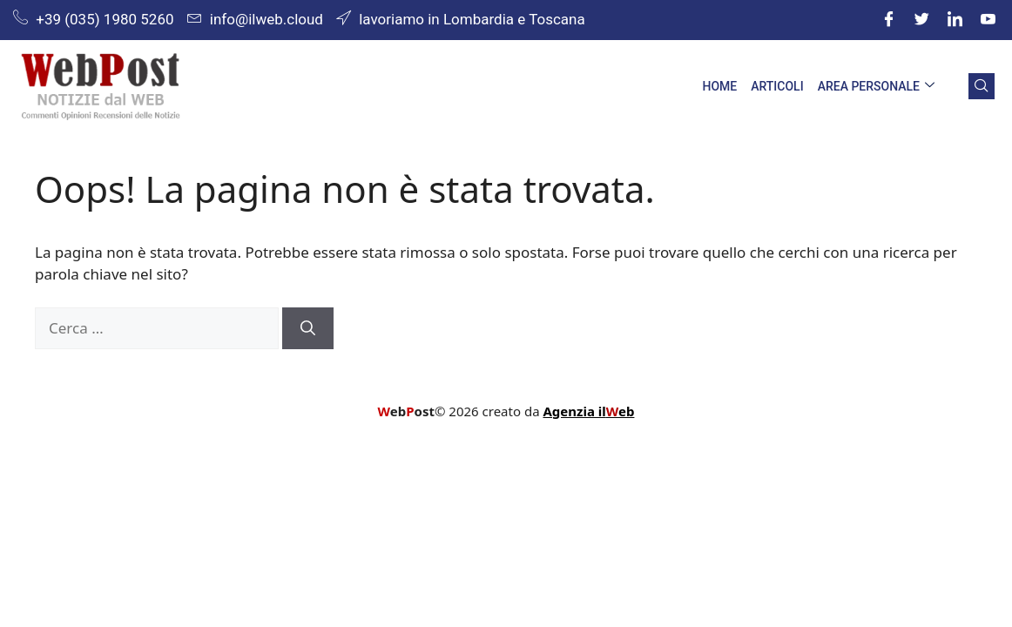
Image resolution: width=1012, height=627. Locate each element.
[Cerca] (308, 328)
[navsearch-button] (981, 86)
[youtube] (988, 20)
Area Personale (876, 86)
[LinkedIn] (954, 20)
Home (719, 86)
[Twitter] (921, 20)
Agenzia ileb (588, 411)
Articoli (777, 86)
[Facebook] (888, 20)
